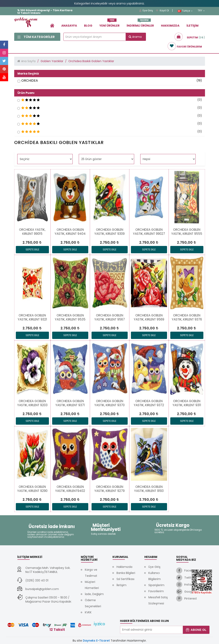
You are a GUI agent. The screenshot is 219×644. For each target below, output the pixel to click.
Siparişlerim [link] (156, 585)
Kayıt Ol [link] (162, 10)
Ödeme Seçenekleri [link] (93, 603)
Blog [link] (88, 26)
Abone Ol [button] (196, 629)
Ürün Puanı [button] (26, 93)
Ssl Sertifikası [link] (125, 579)
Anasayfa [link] (69, 26)
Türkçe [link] (185, 10)
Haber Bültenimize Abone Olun (144, 621)
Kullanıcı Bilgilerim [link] (154, 576)
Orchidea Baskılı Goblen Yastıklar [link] (91, 61)
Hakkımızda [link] (170, 26)
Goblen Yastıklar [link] (52, 61)
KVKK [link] (88, 612)
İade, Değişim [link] (94, 594)
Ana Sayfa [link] (28, 61)
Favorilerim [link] (156, 591)
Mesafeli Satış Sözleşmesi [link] (158, 600)
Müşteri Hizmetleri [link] (92, 585)
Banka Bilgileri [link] (126, 573)
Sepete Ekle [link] (32, 249)
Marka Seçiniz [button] (28, 73)
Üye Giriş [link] (146, 10)
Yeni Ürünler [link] (109, 24)
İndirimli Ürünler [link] (140, 24)
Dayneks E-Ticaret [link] (96, 641)
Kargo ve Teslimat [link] (91, 573)
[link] (52, 25)
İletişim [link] (193, 26)
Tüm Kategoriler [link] (36, 37)
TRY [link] (201, 10)
